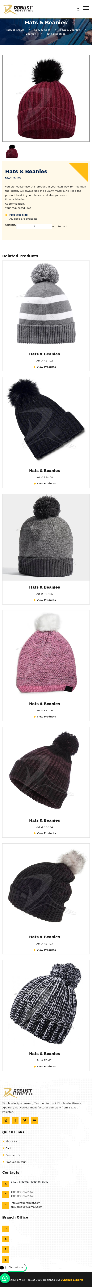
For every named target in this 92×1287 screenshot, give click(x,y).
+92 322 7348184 (22, 1191)
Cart (6, 1148)
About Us (10, 1141)
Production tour (14, 1161)
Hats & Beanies (44, 354)
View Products (44, 366)
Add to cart (59, 226)
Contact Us (11, 1155)
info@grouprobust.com (25, 1202)
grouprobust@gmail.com (26, 1206)
